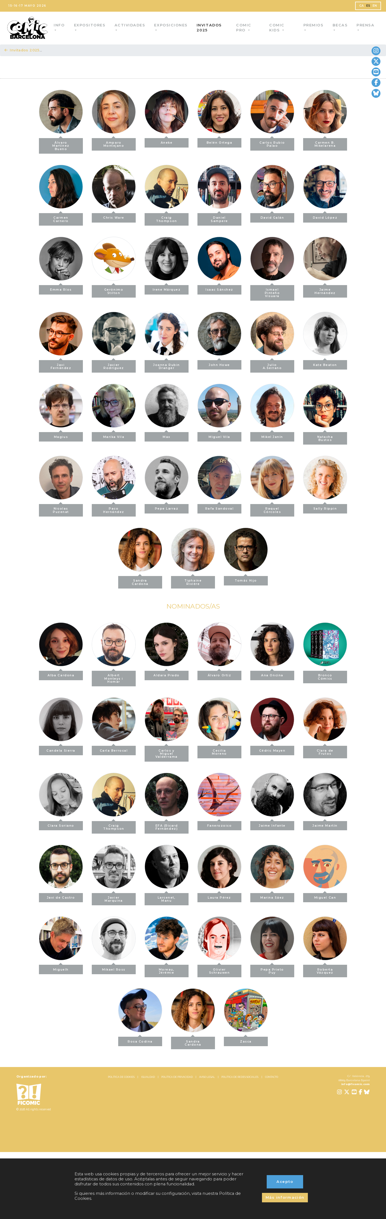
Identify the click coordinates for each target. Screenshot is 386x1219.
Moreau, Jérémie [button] (167, 969)
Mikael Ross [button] (113, 968)
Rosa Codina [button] (140, 1040)
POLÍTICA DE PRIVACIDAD (177, 1077)
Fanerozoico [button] (219, 824)
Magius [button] (61, 435)
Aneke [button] (167, 141)
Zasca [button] (246, 1040)
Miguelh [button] (61, 968)
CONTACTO (271, 1077)
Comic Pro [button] (245, 27)
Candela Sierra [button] (60, 749)
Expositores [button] (91, 25)
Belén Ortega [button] (219, 141)
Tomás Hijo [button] (246, 579)
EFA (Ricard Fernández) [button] (166, 826)
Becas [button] (340, 25)
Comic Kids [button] (277, 27)
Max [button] (166, 435)
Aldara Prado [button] (166, 674)
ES (368, 6)
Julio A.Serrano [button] (272, 365)
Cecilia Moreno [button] (219, 750)
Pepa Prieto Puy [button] (272, 969)
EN (375, 6)
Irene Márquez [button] (167, 288)
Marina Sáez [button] (272, 896)
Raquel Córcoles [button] (272, 508)
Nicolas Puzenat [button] (61, 508)
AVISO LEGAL (207, 1077)
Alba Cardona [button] (61, 674)
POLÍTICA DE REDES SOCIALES (239, 1077)
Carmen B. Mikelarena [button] (325, 143)
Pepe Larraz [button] (167, 507)
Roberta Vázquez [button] (325, 969)
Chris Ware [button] (113, 216)
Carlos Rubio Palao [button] (272, 143)
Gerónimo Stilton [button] (113, 290)
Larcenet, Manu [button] (167, 898)
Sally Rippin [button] (325, 507)
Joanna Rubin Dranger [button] (166, 365)
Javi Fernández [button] (61, 365)
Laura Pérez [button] (219, 896)
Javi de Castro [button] (61, 896)
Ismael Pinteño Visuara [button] (272, 291)
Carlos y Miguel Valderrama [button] (166, 752)
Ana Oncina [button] (272, 674)
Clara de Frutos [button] (325, 750)
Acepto (285, 1181)
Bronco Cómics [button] (325, 675)
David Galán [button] (272, 216)
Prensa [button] (365, 25)
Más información (285, 1197)
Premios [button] (313, 25)
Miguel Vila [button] (219, 435)
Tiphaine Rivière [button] (193, 580)
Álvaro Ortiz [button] (219, 674)
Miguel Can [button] (325, 896)
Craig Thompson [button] (166, 218)
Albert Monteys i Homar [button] (113, 677)
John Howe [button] (219, 363)
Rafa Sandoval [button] (219, 507)
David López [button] (325, 216)
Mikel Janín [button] (272, 435)
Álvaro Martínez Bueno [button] (60, 144)
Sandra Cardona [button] (140, 580)
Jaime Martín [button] (325, 824)
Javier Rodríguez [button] (113, 365)
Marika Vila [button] (114, 435)
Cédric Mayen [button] (272, 749)
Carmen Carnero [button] (61, 218)
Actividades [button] (131, 25)
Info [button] (61, 25)
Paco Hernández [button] (113, 508)
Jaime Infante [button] (272, 824)
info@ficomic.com (355, 1084)
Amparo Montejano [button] (113, 143)
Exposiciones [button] (173, 25)
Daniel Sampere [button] (219, 218)
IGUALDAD (148, 1077)
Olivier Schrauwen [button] (219, 969)
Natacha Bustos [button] (325, 437)
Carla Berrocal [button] (114, 749)
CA (361, 6)
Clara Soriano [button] (61, 824)
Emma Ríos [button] (61, 288)
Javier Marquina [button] (114, 898)
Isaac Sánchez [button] (219, 288)
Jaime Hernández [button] (325, 290)
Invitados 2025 (211, 27)
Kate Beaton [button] (325, 363)
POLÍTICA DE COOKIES (121, 1077)
